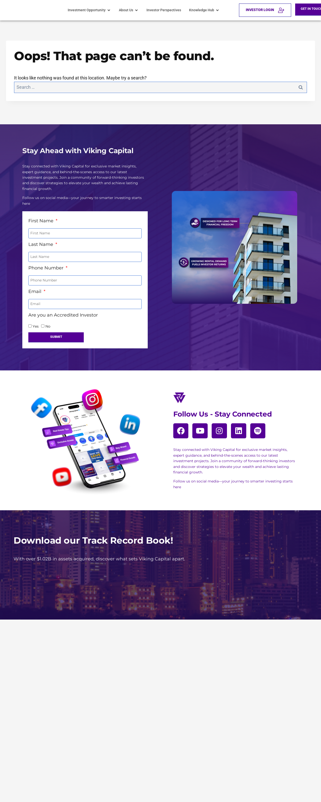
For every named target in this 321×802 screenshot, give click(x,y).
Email (35, 288)
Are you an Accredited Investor (63, 312)
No (47, 323)
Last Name (41, 241)
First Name (41, 217)
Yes (35, 323)
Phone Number (46, 264)
